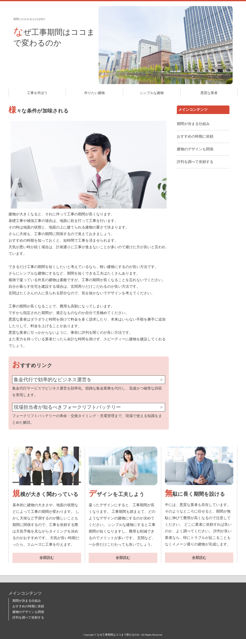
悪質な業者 (209, 93)
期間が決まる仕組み (193, 124)
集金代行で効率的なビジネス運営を (53, 379)
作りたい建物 (94, 93)
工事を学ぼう (37, 93)
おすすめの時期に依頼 (195, 136)
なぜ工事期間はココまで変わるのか (54, 36)
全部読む (46, 558)
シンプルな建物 (152, 93)
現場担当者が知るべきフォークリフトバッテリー (67, 407)
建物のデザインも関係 (195, 149)
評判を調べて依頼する (195, 162)
